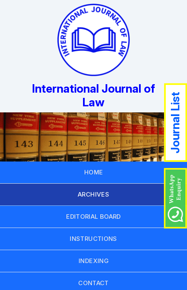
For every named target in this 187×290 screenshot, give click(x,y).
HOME (93, 172)
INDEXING (93, 261)
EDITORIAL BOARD (93, 216)
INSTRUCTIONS (93, 238)
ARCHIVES (93, 194)
